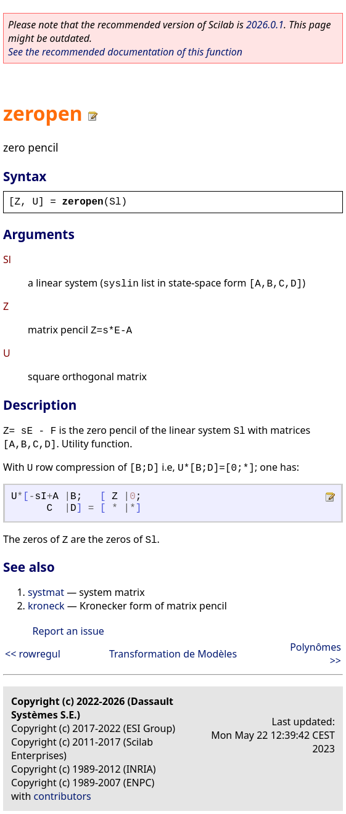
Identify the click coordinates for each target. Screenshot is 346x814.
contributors (62, 796)
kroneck (46, 606)
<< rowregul (32, 654)
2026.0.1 (265, 24)
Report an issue (68, 631)
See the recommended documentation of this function (125, 52)
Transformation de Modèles (173, 654)
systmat (46, 592)
